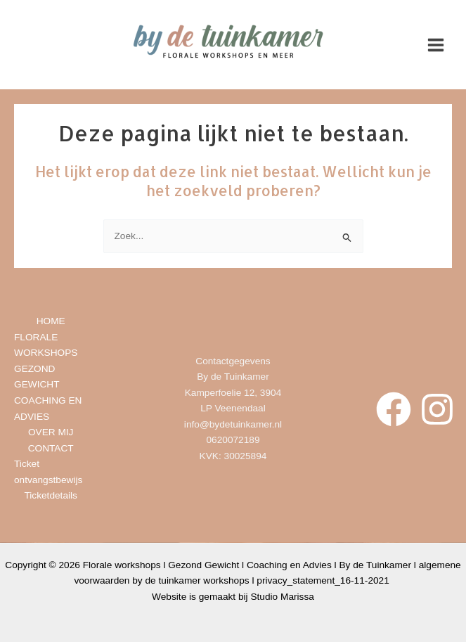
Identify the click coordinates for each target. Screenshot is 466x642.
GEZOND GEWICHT (37, 377)
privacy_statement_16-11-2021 (324, 580)
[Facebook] (393, 409)
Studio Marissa (281, 596)
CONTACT (51, 448)
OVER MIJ (51, 432)
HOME (51, 321)
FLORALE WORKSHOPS (45, 345)
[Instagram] (437, 409)
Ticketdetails (50, 495)
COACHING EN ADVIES (48, 408)
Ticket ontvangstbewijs (48, 471)
